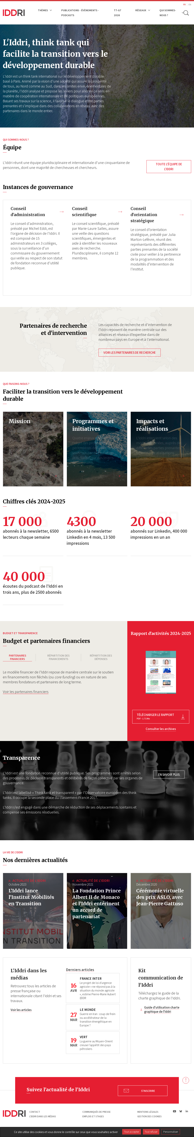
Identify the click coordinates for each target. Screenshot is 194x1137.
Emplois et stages (93, 1123)
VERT (84, 1044)
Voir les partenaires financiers (25, 694)
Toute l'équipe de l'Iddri (169, 166)
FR (184, 4)
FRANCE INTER (91, 985)
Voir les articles (21, 1017)
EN (190, 4)
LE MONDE (88, 1016)
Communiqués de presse (96, 1118)
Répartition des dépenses (101, 657)
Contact (34, 1118)
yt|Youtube (174, 1118)
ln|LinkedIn (186, 1118)
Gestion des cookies (149, 1123)
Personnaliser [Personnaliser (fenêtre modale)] (170, 1131)
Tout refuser (151, 1131)
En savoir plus (169, 775)
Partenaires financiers (17, 657)
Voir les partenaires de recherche (129, 353)
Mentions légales (147, 1118)
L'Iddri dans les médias (42, 1123)
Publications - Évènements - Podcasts (80, 12)
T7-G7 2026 (117, 12)
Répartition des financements (58, 657)
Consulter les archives (161, 729)
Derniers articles (80, 976)
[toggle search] (186, 13)
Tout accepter (131, 1131)
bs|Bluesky (180, 1118)
